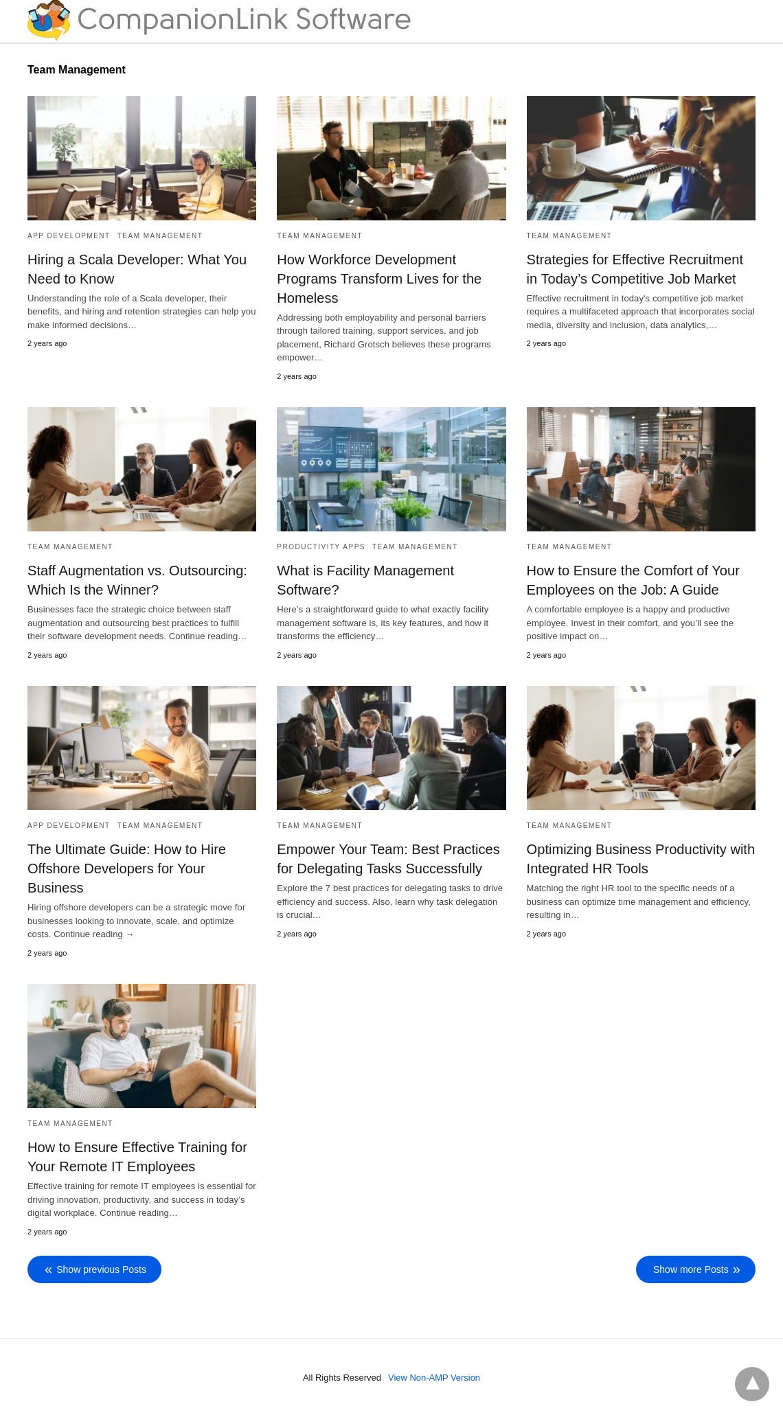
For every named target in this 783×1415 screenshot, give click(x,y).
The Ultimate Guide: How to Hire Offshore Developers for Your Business (126, 868)
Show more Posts (691, 1268)
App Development (69, 236)
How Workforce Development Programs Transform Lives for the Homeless (379, 279)
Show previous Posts (101, 1268)
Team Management (160, 236)
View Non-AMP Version (434, 1376)
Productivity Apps (321, 547)
